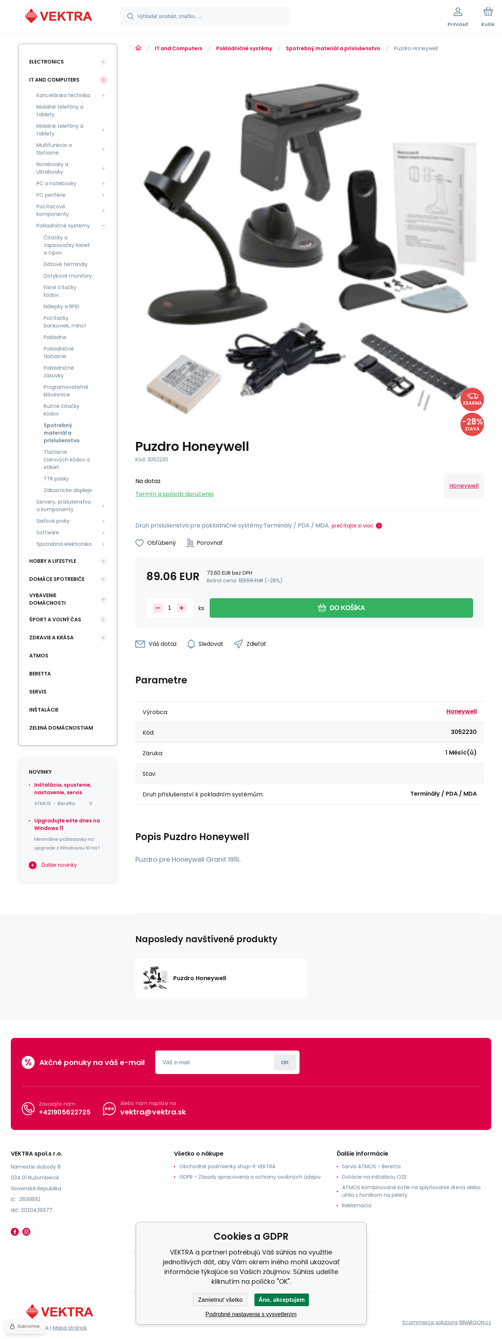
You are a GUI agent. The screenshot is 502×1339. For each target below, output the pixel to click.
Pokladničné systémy (244, 48)
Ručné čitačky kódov (61, 410)
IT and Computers (178, 48)
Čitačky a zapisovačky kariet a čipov (67, 245)
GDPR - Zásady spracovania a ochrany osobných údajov (250, 1177)
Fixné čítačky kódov (60, 291)
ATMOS (38, 655)
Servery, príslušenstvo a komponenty (63, 505)
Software (47, 532)
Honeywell (464, 486)
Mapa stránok (70, 1327)
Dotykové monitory (68, 275)
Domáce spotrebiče (56, 579)
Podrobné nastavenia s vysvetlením (251, 1314)
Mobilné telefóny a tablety (59, 110)
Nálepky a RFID (61, 306)
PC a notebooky (56, 183)
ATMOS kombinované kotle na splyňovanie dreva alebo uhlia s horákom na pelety (411, 1191)
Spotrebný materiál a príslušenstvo (333, 48)
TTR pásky (56, 478)
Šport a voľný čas (55, 619)
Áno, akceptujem (281, 1300)
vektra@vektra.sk (153, 1112)
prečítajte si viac (353, 525)
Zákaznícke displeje (68, 490)
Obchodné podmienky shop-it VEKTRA (227, 1166)
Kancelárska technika (63, 95)
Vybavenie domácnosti (47, 599)
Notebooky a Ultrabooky (52, 168)
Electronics (46, 61)
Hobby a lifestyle (52, 561)
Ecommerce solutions (430, 1322)
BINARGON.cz (475, 1322)
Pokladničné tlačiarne (59, 352)
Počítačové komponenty (52, 210)
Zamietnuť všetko (220, 1300)
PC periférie (51, 195)
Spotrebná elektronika (64, 544)
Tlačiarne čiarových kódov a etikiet (67, 459)
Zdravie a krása (51, 637)
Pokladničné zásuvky (59, 371)
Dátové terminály (66, 264)
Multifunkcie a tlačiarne (54, 149)
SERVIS (38, 691)
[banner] (59, 17)
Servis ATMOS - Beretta (371, 1166)
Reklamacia (356, 1205)
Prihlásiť (285, 1062)
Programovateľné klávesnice (66, 390)
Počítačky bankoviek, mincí (65, 321)
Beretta (40, 673)
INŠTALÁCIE (43, 709)
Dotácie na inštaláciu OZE (374, 1177)
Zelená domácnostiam (61, 727)
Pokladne (55, 337)
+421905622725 (65, 1112)
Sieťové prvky (53, 521)
